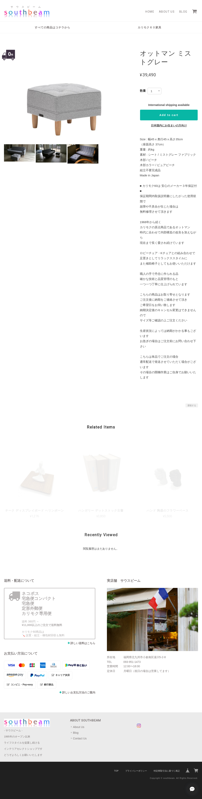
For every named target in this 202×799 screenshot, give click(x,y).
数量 (143, 90)
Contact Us (80, 738)
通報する (191, 405)
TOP (116, 771)
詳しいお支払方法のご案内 (78, 692)
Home (149, 11)
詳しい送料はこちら (82, 643)
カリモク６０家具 (149, 27)
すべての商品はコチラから (52, 27)
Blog (183, 11)
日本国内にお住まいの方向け (169, 125)
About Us (167, 11)
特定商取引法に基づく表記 (167, 771)
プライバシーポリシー (136, 771)
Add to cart (168, 115)
